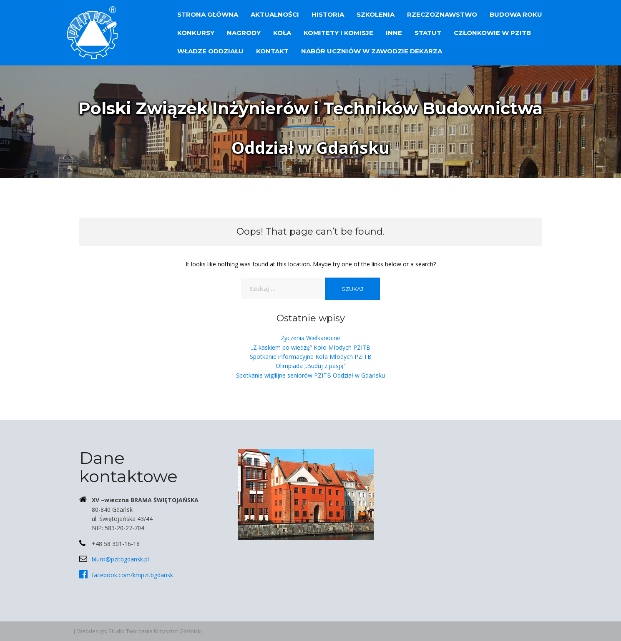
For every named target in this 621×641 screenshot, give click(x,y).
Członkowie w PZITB (492, 33)
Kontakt (272, 51)
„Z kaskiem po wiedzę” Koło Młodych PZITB (310, 347)
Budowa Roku (516, 14)
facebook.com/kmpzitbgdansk (132, 575)
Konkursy (195, 33)
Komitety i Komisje (338, 33)
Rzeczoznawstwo (442, 14)
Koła (282, 33)
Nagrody (244, 33)
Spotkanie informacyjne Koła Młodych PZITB (311, 357)
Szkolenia (376, 14)
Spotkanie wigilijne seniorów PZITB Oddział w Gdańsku (310, 375)
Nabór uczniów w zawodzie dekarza (371, 51)
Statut (428, 33)
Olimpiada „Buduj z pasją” (311, 366)
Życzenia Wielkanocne (310, 338)
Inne (394, 33)
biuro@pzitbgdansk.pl (120, 559)
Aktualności (275, 14)
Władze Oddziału (210, 51)
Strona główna (207, 14)
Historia (328, 14)
